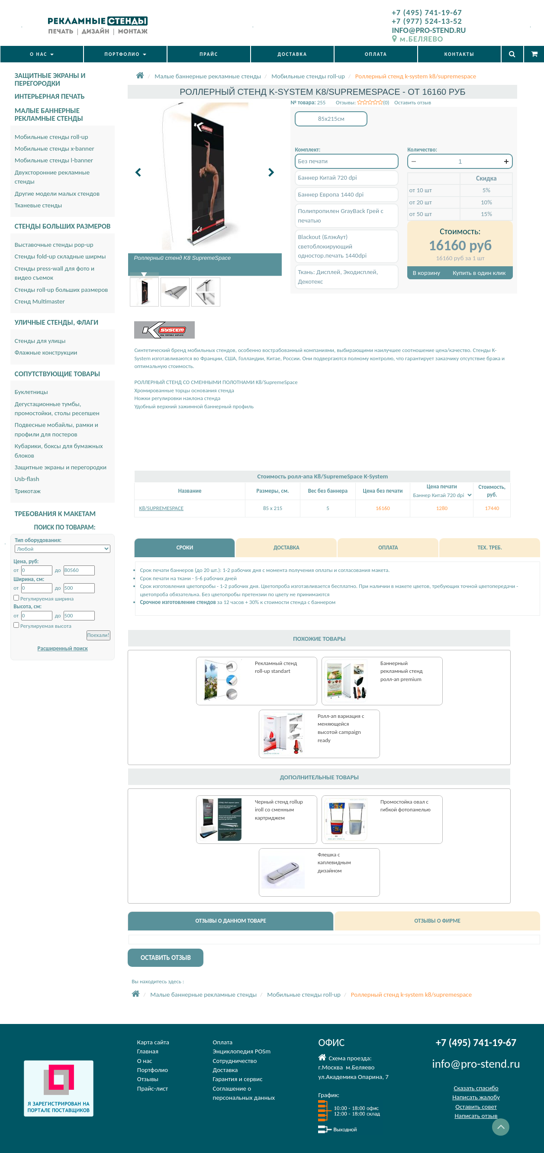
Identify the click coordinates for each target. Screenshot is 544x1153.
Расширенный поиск (63, 648)
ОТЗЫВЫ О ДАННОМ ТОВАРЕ (231, 920)
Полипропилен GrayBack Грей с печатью (340, 215)
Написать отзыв (475, 1116)
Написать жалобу (476, 1097)
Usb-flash (27, 479)
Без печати (313, 161)
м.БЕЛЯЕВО (418, 39)
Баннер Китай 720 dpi (327, 177)
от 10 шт (420, 190)
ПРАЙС (209, 54)
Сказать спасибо (476, 1088)
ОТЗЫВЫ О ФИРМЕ (437, 920)
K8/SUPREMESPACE (161, 508)
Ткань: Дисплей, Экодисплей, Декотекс (338, 276)
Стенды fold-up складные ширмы (60, 256)
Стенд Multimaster (40, 301)
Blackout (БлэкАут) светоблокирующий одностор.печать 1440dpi (332, 246)
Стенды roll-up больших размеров (61, 290)
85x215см (331, 119)
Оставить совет (475, 1107)
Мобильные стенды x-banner (54, 148)
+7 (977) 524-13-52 (427, 21)
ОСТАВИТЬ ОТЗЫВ (166, 958)
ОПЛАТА (376, 54)
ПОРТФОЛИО (125, 54)
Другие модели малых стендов (57, 193)
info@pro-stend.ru (476, 1063)
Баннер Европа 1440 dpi (331, 194)
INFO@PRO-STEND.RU (429, 30)
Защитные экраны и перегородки (60, 467)
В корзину (426, 273)
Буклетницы (31, 392)
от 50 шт (420, 214)
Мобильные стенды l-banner (54, 160)
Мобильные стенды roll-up (51, 137)
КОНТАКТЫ (459, 54)
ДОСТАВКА (292, 54)
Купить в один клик (479, 273)
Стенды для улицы (40, 341)
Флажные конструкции (46, 352)
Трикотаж (28, 491)
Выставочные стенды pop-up (54, 245)
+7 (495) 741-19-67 (427, 12)
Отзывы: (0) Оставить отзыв (383, 102)
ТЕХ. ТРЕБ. (490, 547)
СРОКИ (185, 547)
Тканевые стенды (38, 205)
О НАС (41, 54)
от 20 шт (420, 202)
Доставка (225, 1070)
